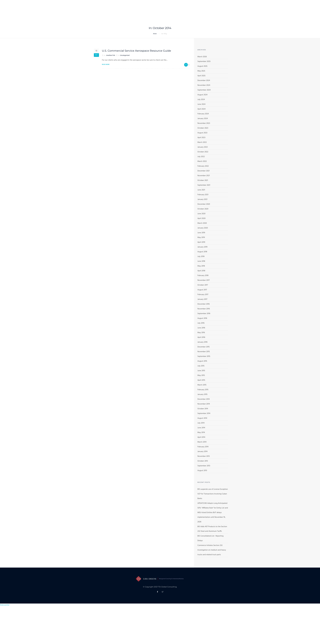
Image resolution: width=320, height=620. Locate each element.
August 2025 (202, 66)
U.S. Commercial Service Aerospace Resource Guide (138, 50)
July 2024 (201, 99)
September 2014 (203, 413)
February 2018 (202, 275)
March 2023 (202, 142)
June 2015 (201, 370)
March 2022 (202, 161)
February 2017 (202, 294)
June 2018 (201, 261)
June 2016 (201, 327)
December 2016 (203, 304)
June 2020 (201, 213)
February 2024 (203, 113)
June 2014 (201, 427)
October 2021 (202, 180)
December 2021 (203, 170)
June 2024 (201, 104)
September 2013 (203, 465)
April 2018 (201, 270)
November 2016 (203, 308)
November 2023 (203, 123)
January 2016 (202, 342)
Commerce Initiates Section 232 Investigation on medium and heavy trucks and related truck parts (211, 550)
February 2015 (202, 389)
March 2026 (202, 56)
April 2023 (201, 137)
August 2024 (202, 94)
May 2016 (201, 332)
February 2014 (202, 446)
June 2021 (201, 189)
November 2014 (203, 403)
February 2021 (202, 194)
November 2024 (203, 85)
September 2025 (203, 61)
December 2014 (203, 399)
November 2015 (203, 351)
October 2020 (202, 208)
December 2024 (203, 80)
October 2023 (202, 128)
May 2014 (201, 432)
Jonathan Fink (110, 55)
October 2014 (202, 408)
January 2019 (202, 247)
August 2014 (202, 418)
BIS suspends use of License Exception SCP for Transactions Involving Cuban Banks (212, 494)
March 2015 (201, 384)
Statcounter (4, 605)
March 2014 (201, 442)
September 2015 (203, 356)
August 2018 (202, 251)
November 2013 (203, 456)
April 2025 (201, 75)
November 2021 (203, 175)
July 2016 (200, 323)
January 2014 (202, 451)
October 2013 (202, 461)
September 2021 (203, 185)
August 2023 (202, 132)
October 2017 (202, 285)
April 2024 (201, 109)
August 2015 (202, 361)
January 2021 (202, 199)
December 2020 (203, 204)
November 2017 (203, 280)
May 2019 (201, 237)
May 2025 (201, 71)
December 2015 (203, 346)
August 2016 (202, 318)
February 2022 (203, 166)
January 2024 (202, 118)
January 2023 (202, 147)
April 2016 (201, 337)
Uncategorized (125, 55)
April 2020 (201, 218)
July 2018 (200, 256)
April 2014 (201, 437)
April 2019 (201, 242)
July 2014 (200, 423)
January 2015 (202, 394)
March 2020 (202, 223)
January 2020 (202, 227)
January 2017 (202, 299)
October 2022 (202, 151)
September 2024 (204, 90)
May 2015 (201, 375)
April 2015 (201, 380)
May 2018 (201, 266)
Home (155, 33)
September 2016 (203, 313)
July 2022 (201, 156)
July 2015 (200, 365)
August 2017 (202, 289)
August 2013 (202, 470)
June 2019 (201, 232)
